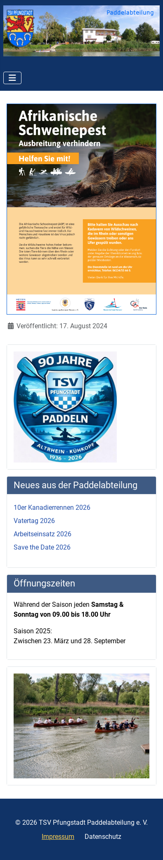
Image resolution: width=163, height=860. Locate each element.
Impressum (58, 837)
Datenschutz (103, 837)
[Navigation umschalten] (12, 78)
